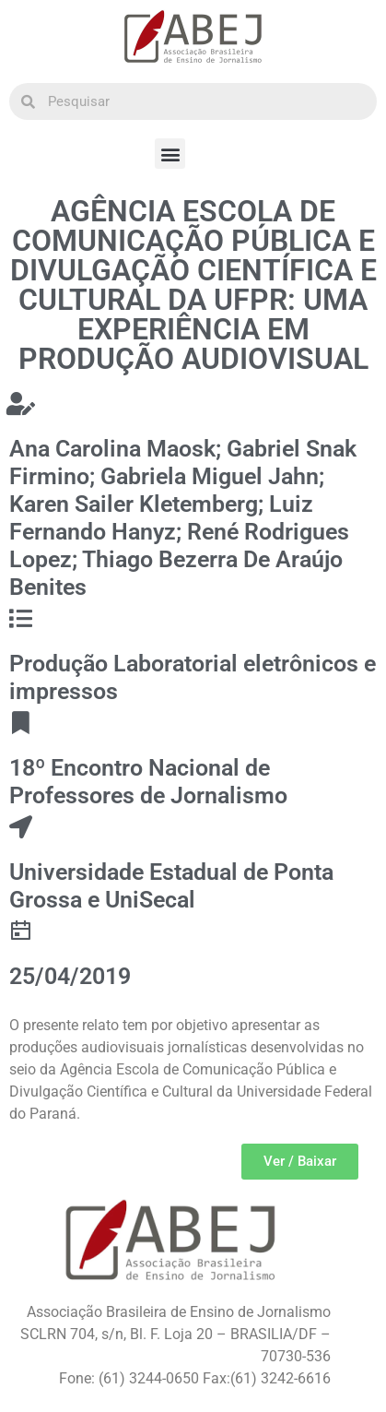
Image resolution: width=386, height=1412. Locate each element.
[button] (170, 153)
